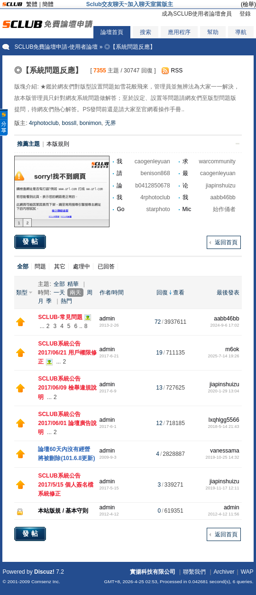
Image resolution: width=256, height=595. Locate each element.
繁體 (31, 4)
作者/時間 (112, 292)
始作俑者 (224, 209)
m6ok (232, 349)
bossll (69, 123)
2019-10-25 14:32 (222, 457)
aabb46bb (222, 197)
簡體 (48, 4)
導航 (241, 32)
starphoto (158, 209)
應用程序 (179, 32)
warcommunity (217, 161)
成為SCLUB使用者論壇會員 (197, 13)
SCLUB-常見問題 (60, 317)
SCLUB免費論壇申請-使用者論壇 (56, 47)
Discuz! (44, 571)
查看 (178, 292)
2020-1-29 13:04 (223, 391)
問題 (40, 266)
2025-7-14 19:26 (223, 356)
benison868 (155, 173)
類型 (21, 292)
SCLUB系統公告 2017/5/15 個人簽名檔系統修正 (65, 484)
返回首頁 (226, 242)
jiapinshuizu (221, 185)
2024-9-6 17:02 (224, 325)
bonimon (90, 123)
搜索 (145, 32)
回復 (162, 292)
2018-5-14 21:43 (223, 426)
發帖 (31, 241)
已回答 (106, 266)
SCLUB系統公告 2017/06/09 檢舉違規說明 (67, 387)
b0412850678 (152, 185)
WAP (247, 571)
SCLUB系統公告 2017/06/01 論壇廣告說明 (67, 423)
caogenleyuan (152, 161)
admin (107, 318)
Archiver (224, 571)
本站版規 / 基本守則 (63, 510)
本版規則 (57, 144)
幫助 (213, 32)
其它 (59, 266)
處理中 (81, 266)
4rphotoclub (44, 123)
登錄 (245, 13)
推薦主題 (28, 144)
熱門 (66, 301)
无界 (110, 123)
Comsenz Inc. (45, 581)
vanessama (224, 450)
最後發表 (228, 292)
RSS (177, 70)
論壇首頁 (112, 32)
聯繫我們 (194, 571)
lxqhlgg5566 (224, 420)
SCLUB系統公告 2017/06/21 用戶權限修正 (67, 352)
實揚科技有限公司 (152, 571)
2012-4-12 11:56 (223, 514)
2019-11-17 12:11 (222, 488)
